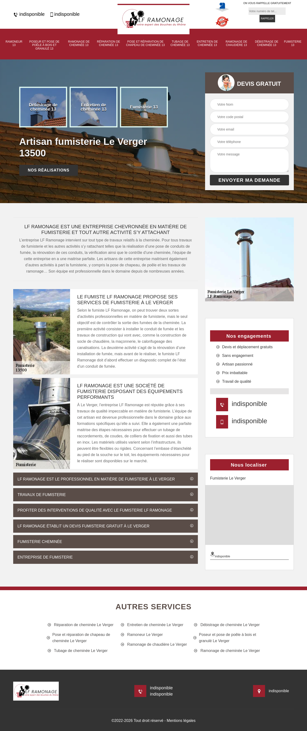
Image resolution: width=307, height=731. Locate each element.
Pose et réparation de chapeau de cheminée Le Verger (78, 638)
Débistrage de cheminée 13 (266, 43)
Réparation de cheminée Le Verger (80, 624)
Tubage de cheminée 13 (180, 43)
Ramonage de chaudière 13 (236, 43)
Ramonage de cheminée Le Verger (226, 650)
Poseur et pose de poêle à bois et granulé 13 (44, 45)
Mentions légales (181, 721)
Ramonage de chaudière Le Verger (153, 644)
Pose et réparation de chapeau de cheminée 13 (145, 43)
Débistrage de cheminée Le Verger (226, 624)
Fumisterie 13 (292, 43)
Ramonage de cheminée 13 (79, 43)
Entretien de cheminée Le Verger (151, 624)
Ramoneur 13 (14, 43)
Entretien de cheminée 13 (207, 43)
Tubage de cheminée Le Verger (77, 650)
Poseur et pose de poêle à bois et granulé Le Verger (224, 638)
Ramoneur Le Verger (141, 634)
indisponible (29, 14)
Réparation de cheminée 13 (108, 43)
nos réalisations (48, 170)
